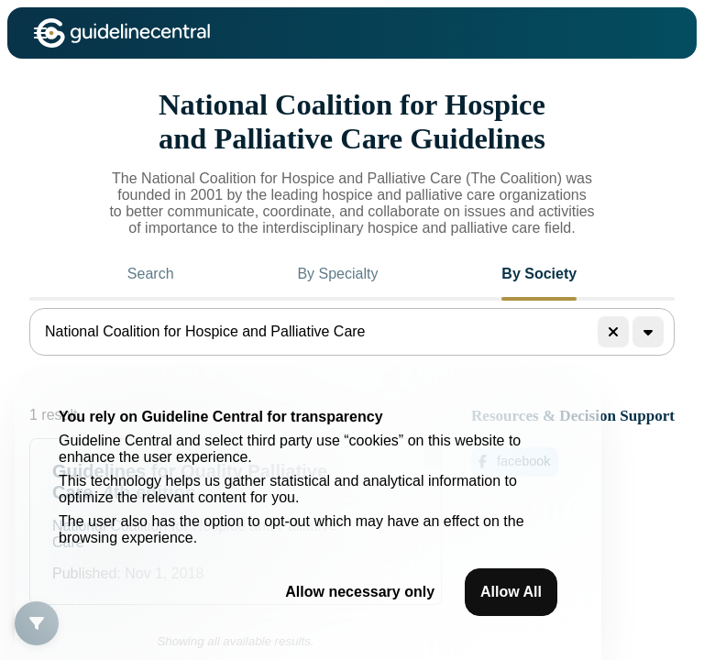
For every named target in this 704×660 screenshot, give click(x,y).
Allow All (511, 592)
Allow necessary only (359, 592)
